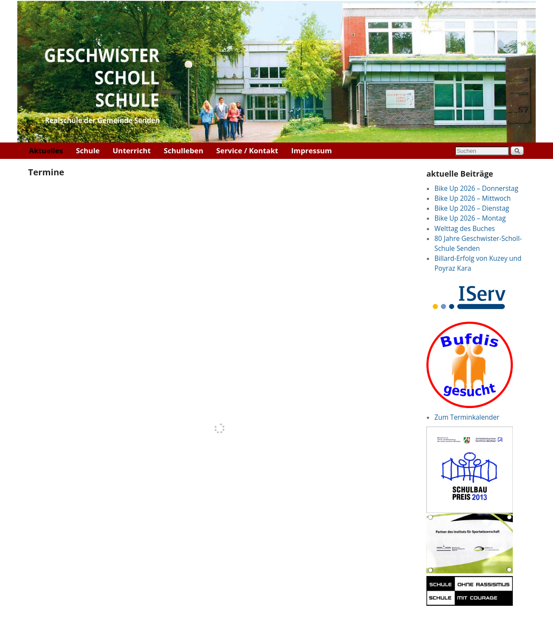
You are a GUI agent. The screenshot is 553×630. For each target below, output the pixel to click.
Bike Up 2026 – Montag (469, 218)
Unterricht (132, 150)
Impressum (311, 150)
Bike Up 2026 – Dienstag (471, 208)
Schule (88, 150)
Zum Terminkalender (466, 417)
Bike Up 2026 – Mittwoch (472, 198)
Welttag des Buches (464, 228)
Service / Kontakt (247, 150)
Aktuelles (46, 150)
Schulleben (183, 150)
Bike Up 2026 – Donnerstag (476, 188)
